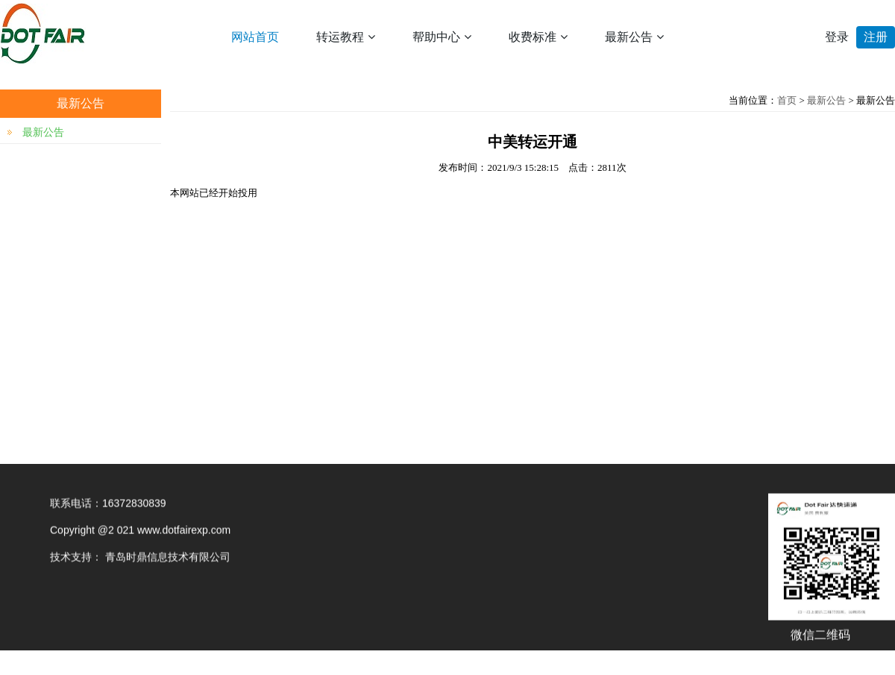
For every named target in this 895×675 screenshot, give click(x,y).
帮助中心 (441, 37)
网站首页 (255, 37)
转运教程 (345, 37)
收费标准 (538, 37)
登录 (837, 37)
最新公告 (634, 37)
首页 (787, 100)
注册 (876, 37)
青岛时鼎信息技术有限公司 (167, 558)
